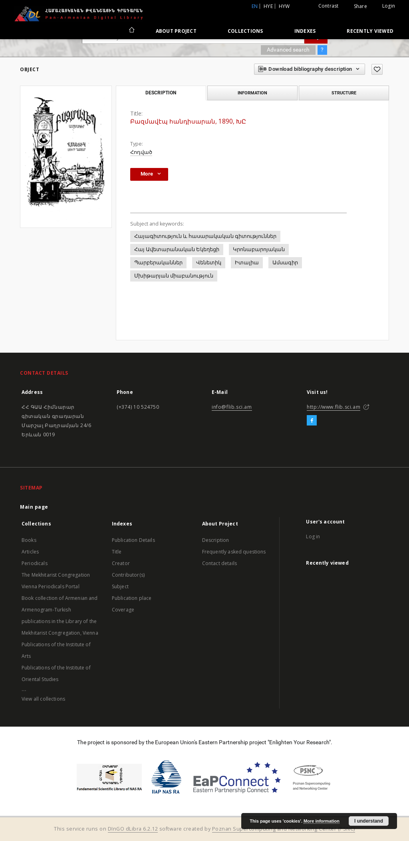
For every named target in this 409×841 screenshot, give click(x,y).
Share (360, 6)
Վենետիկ (208, 262)
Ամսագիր (285, 262)
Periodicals (35, 563)
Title (117, 551)
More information (322, 821)
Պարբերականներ (158, 262)
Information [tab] (252, 93)
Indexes (305, 31)
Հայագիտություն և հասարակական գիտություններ (205, 236)
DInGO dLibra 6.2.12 (133, 828)
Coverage (123, 609)
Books (29, 540)
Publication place (132, 598)
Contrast (328, 5)
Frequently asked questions (234, 551)
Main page (34, 506)
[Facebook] (312, 420)
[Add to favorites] (377, 69)
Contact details (219, 563)
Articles (30, 551)
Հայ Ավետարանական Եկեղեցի (176, 249)
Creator (121, 563)
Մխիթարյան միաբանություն (173, 275)
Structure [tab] (344, 93)
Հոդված (141, 152)
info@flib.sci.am (232, 407)
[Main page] (131, 31)
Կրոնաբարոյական (259, 249)
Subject (120, 586)
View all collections (43, 698)
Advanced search (288, 49)
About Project (176, 31)
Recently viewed (370, 31)
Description (215, 540)
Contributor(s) (128, 574)
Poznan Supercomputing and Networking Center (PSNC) (283, 828)
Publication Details (133, 540)
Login (388, 5)
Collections (245, 31)
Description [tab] (160, 93)
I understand (368, 821)
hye (268, 6)
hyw (284, 6)
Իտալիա (247, 262)
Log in (313, 536)
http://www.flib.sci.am (333, 407)
